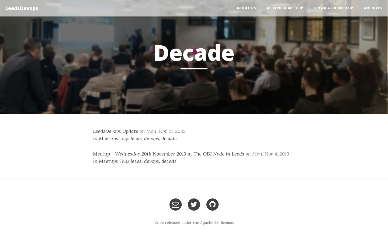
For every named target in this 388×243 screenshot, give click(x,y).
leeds (136, 138)
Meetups (108, 138)
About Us (246, 8)
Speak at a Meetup (333, 8)
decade (169, 138)
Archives (373, 8)
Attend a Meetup (285, 8)
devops (151, 138)
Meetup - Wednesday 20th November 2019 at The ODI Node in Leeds (168, 154)
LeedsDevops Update (115, 131)
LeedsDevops (21, 8)
